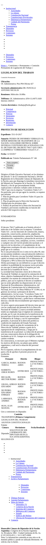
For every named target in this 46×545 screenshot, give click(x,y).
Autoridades (15, 11)
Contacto (9, 125)
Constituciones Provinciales (22, 17)
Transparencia (11, 26)
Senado (19, 513)
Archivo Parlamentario (20, 479)
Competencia (11, 111)
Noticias (9, 114)
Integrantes (10, 116)
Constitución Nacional (19, 15)
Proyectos (10, 31)
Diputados (10, 28)
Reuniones (10, 120)
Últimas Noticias (17, 498)
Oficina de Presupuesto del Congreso (30, 518)
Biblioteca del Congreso (25, 511)
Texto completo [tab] (12, 163)
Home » (4, 66)
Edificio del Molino (23, 516)
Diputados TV (21, 504)
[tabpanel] (23, 263)
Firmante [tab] (10, 165)
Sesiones (9, 35)
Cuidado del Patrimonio (20, 22)
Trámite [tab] (9, 168)
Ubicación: (5, 81)
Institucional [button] (11, 8)
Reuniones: (5, 94)
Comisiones (10, 33)
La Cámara (20, 463)
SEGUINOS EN (7, 439)
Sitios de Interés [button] (17, 502)
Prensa (13, 24)
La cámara (15, 13)
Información (11, 123)
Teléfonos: (5, 99)
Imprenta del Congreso (25, 509)
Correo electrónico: (9, 105)
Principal (9, 109)
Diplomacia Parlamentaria (21, 20)
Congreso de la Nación (25, 507)
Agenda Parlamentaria (20, 500)
